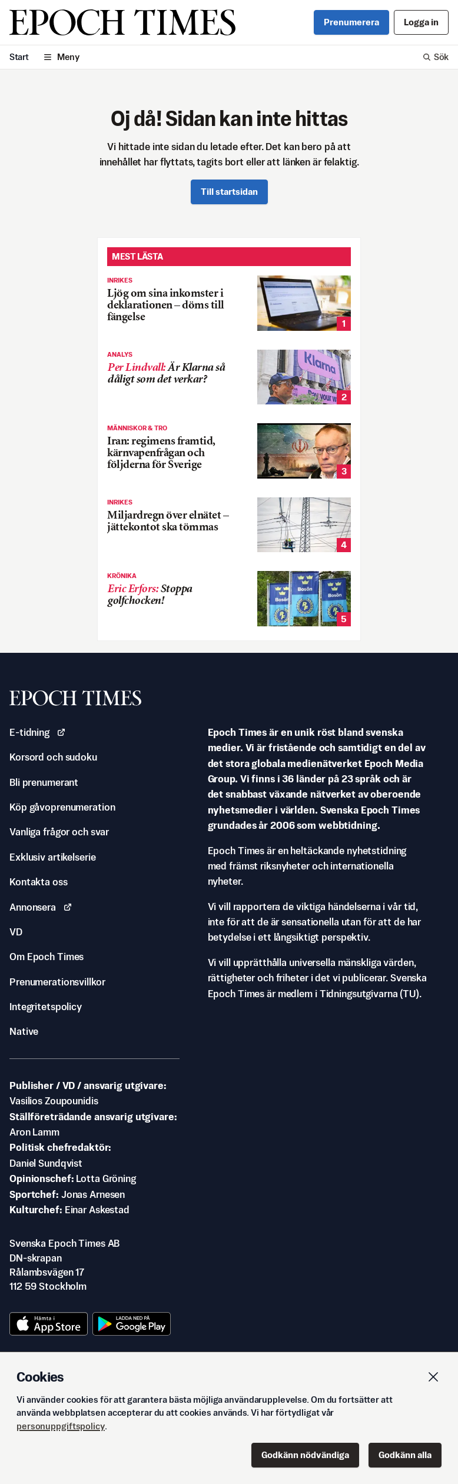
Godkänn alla (405, 1455)
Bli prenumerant (43, 782)
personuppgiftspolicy (60, 1426)
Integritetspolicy (45, 1006)
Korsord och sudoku (53, 757)
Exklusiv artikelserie (52, 857)
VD (15, 932)
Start (19, 57)
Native (23, 1031)
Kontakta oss (38, 882)
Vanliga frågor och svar (59, 832)
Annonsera (40, 907)
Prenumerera (351, 22)
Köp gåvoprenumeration (62, 807)
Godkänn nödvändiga (305, 1455)
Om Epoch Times (46, 956)
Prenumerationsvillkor (57, 982)
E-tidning (37, 732)
